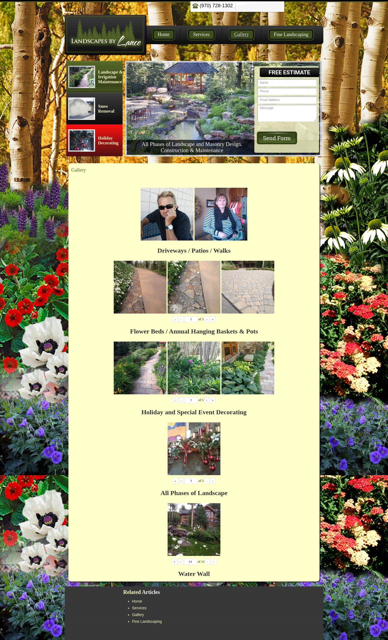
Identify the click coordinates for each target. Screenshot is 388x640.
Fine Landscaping (291, 34)
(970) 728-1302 (212, 5)
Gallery (241, 34)
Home (163, 34)
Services (201, 34)
